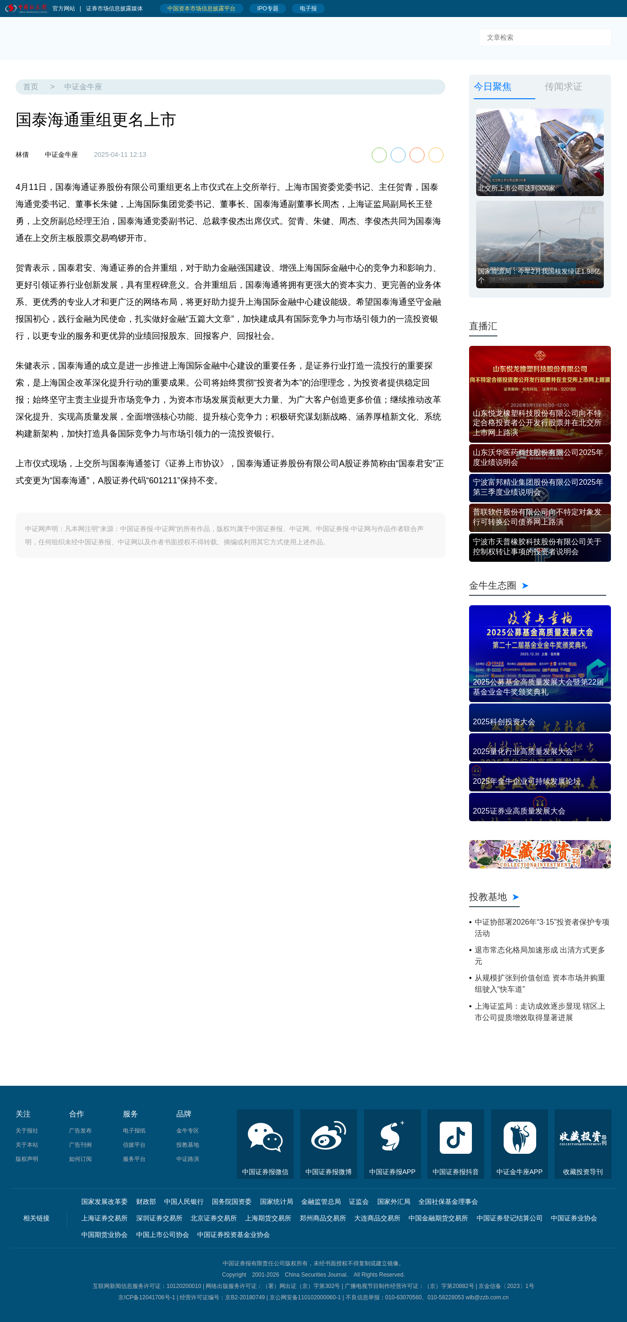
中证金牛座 (83, 87)
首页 (30, 87)
